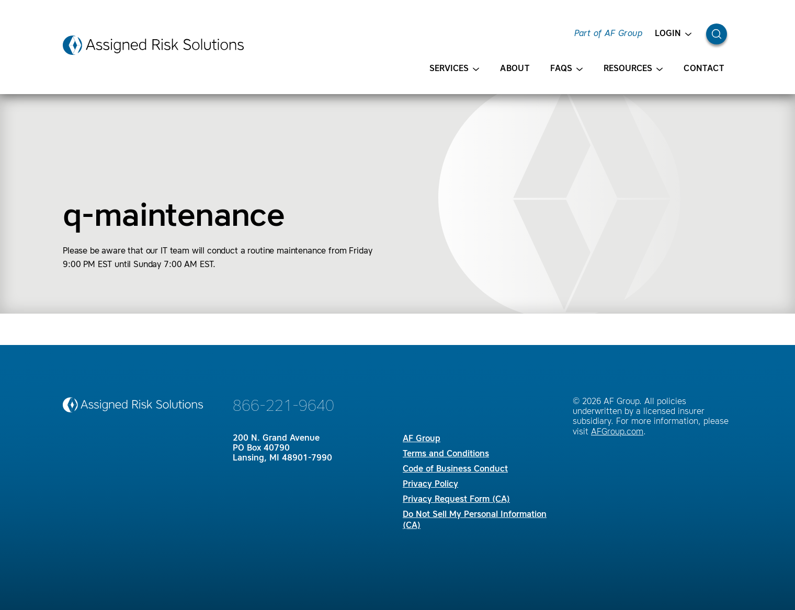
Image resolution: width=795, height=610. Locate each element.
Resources (633, 69)
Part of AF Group (608, 34)
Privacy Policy (430, 484)
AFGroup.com (617, 432)
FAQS (566, 69)
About (514, 69)
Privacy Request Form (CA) (456, 500)
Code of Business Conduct (455, 469)
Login (673, 34)
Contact (704, 69)
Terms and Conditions (446, 454)
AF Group (421, 439)
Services (454, 69)
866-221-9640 (283, 407)
